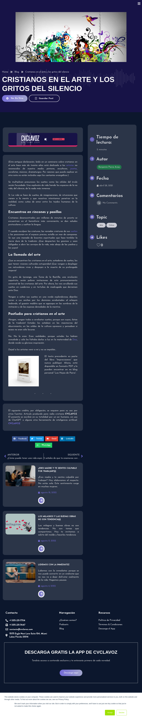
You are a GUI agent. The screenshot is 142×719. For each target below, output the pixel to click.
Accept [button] (109, 713)
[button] (20, 438)
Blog (17, 72)
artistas (70, 165)
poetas (73, 169)
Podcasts (63, 624)
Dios (75, 340)
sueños (74, 231)
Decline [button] (121, 713)
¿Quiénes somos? (68, 620)
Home (5, 72)
